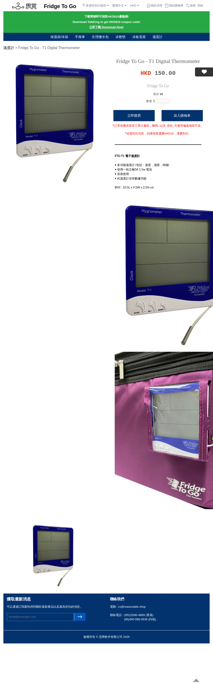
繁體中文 (119, 5)
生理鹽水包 (100, 37)
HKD (134, 5)
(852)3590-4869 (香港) (138, 615)
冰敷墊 (120, 37)
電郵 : (114, 606)
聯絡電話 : (117, 615)
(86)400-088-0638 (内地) (140, 619)
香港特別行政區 (96, 5)
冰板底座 (139, 37)
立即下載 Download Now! (106, 27)
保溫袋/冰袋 (59, 37)
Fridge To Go (158, 86)
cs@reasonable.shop (132, 606)
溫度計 (157, 37)
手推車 (80, 37)
